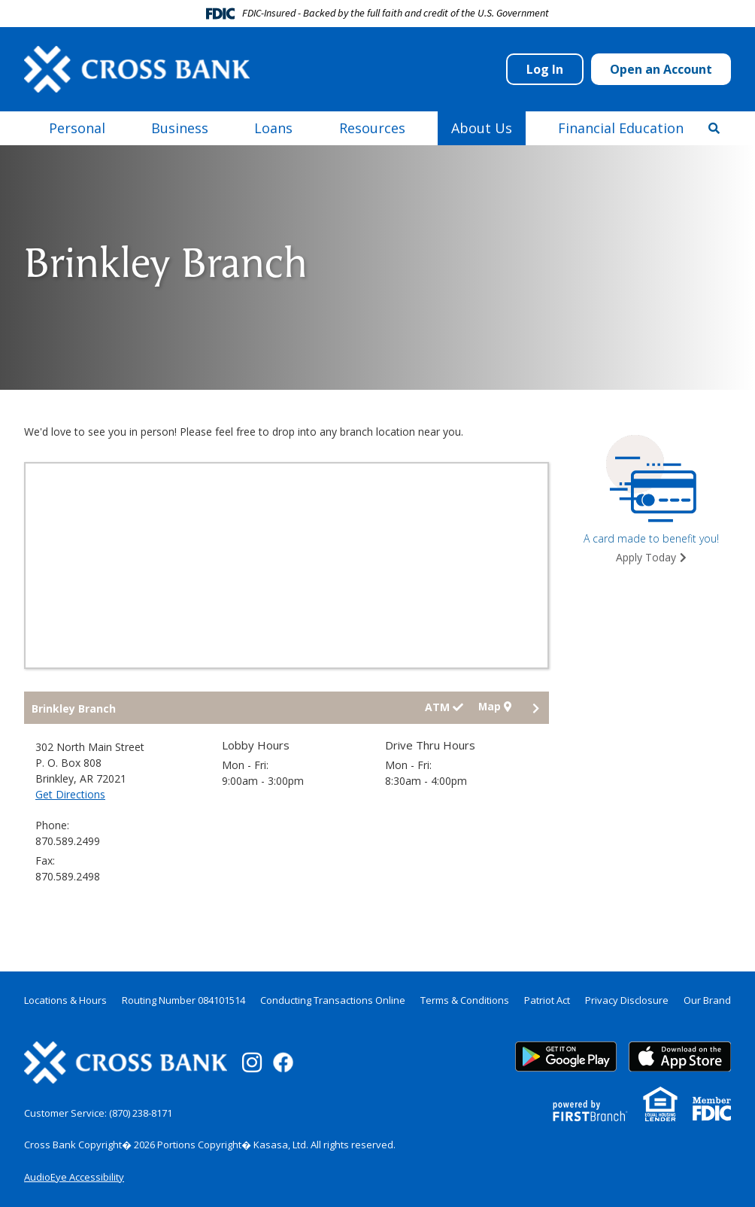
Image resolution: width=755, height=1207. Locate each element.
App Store (680, 1056)
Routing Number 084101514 (183, 1000)
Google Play (566, 1056)
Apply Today (646, 557)
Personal (77, 128)
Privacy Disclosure (627, 1000)
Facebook (283, 1062)
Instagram (252, 1062)
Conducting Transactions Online (332, 1000)
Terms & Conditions (464, 1000)
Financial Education (621, 128)
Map (494, 707)
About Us (481, 128)
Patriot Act (547, 1000)
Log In (544, 69)
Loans (273, 128)
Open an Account (661, 69)
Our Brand (707, 1000)
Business (179, 128)
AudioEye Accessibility (74, 1177)
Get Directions (70, 794)
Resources (372, 128)
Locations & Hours (65, 1000)
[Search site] (714, 127)
